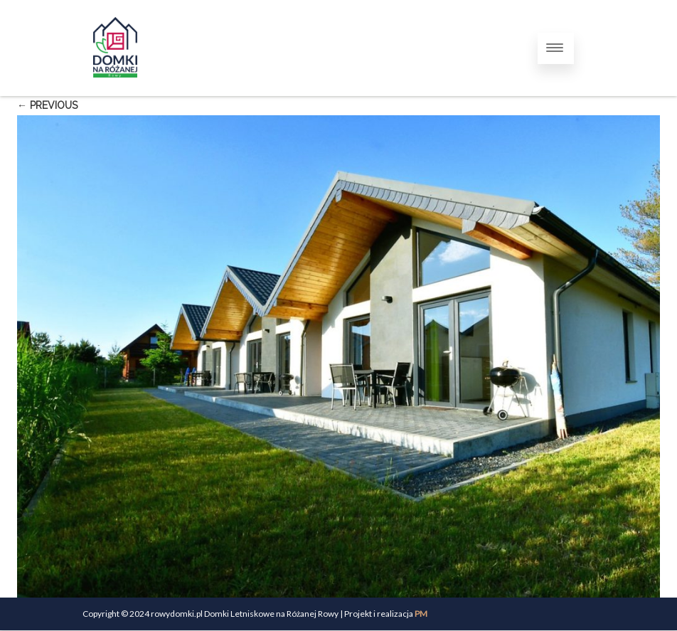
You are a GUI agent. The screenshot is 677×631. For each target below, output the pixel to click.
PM (421, 613)
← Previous (47, 105)
